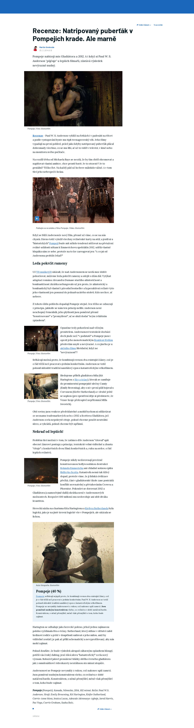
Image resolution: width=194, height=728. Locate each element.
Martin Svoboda (46, 47)
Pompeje (40, 596)
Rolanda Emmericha (71, 468)
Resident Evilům (103, 340)
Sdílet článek (144, 25)
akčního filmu (68, 348)
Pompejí (53, 243)
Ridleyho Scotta (69, 472)
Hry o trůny (81, 379)
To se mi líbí (158, 25)
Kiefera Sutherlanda (96, 508)
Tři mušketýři (44, 272)
